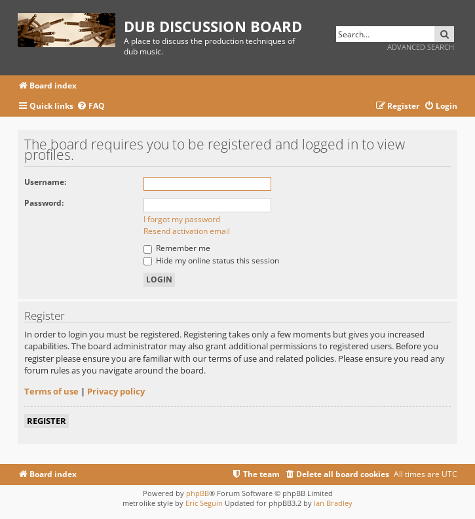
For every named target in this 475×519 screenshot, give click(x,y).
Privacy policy (116, 391)
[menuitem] (91, 106)
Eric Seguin (204, 503)
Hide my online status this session (211, 260)
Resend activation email (186, 231)
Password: (44, 202)
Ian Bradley (333, 503)
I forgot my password (181, 219)
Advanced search (420, 47)
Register (46, 421)
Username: (45, 181)
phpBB (197, 493)
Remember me (176, 248)
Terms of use (51, 391)
